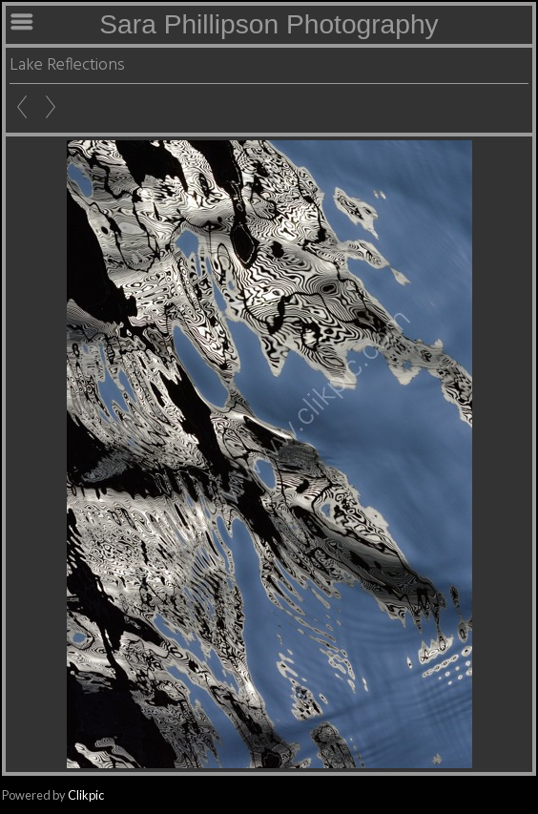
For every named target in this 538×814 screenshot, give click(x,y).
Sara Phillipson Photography (268, 24)
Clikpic (86, 795)
